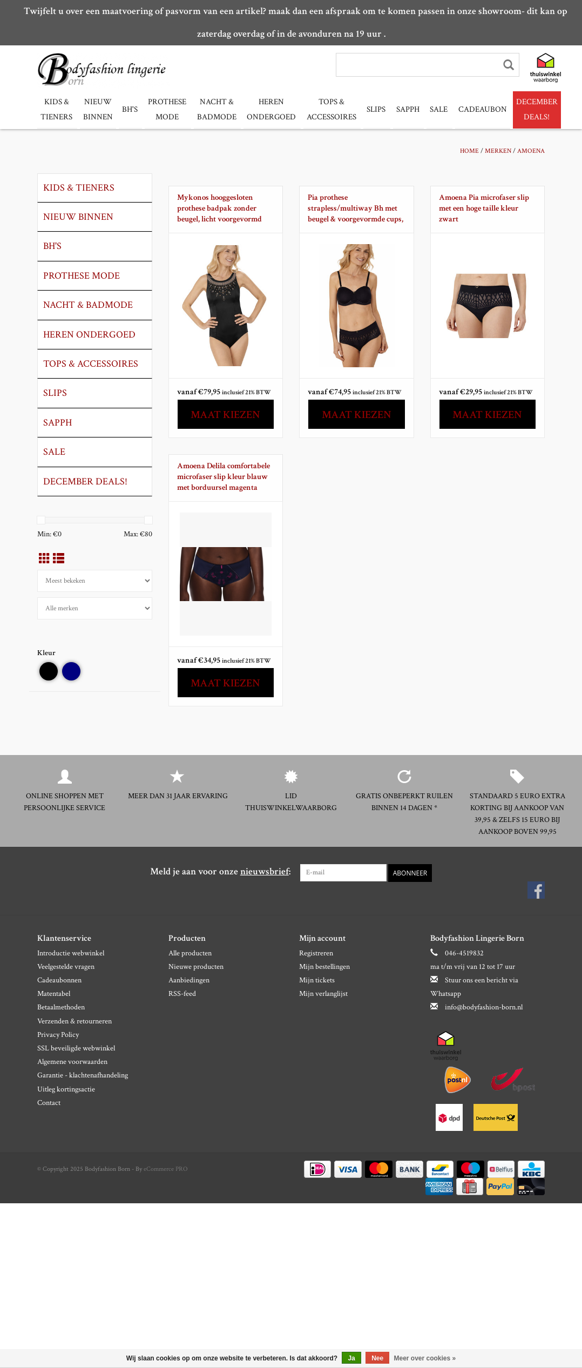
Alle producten (190, 953)
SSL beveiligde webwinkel (76, 1048)
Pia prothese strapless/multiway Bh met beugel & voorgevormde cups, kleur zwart (355, 208)
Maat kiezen (225, 414)
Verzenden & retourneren (74, 1021)
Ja (351, 1358)
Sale (428, 109)
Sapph (398, 109)
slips (367, 109)
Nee (377, 1358)
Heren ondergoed (265, 109)
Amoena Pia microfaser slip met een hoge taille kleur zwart (484, 208)
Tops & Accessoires (324, 109)
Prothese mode (164, 109)
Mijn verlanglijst (323, 994)
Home (469, 150)
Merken (498, 150)
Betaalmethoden (61, 1007)
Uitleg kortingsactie (66, 1089)
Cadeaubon (470, 109)
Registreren (316, 953)
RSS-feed (182, 994)
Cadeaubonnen (59, 980)
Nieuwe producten (196, 966)
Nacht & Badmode (212, 109)
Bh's (128, 109)
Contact (48, 1102)
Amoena (531, 150)
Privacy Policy (58, 1034)
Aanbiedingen (188, 980)
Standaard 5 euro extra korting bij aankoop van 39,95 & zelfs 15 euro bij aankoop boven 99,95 (517, 813)
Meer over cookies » (425, 1358)
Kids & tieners (56, 109)
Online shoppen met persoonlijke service (64, 801)
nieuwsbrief (264, 871)
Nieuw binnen (96, 109)
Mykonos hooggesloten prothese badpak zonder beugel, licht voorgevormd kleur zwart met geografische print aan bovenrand (224, 208)
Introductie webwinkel (70, 953)
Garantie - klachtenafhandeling (82, 1075)
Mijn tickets (317, 980)
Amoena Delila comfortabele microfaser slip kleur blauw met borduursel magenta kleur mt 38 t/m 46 (223, 476)
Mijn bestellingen (324, 966)
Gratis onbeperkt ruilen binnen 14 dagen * (404, 801)
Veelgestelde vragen (65, 966)
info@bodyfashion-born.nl (484, 1007)
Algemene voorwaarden (72, 1062)
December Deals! (524, 109)
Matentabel (53, 994)
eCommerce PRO (166, 1168)
